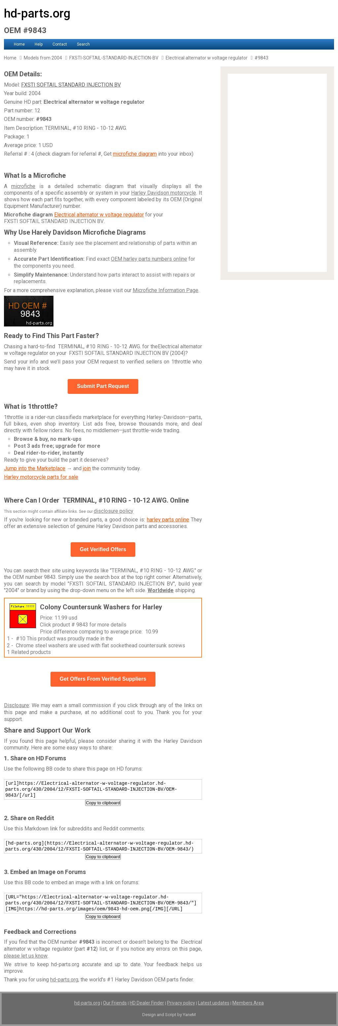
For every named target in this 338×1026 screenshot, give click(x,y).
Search (83, 44)
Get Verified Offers (103, 549)
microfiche (23, 186)
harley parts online (168, 519)
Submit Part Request (103, 386)
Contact (59, 44)
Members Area (248, 1003)
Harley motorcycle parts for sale (41, 477)
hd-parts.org (37, 13)
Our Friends (115, 1003)
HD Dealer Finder (147, 1003)
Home (19, 44)
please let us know (26, 956)
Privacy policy (181, 1003)
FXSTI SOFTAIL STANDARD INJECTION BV (71, 85)
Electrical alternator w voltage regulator (99, 214)
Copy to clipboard (103, 802)
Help (39, 44)
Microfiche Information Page (165, 290)
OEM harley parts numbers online (149, 259)
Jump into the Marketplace (34, 468)
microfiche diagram (135, 154)
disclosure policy (113, 511)
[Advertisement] (277, 173)
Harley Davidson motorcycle (163, 193)
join (87, 468)
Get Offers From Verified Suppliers (103, 679)
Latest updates (213, 1003)
